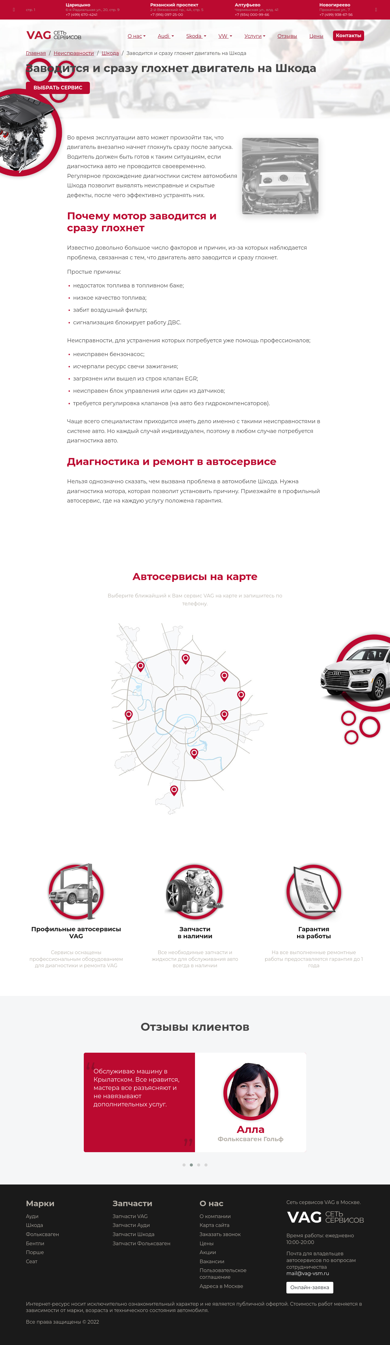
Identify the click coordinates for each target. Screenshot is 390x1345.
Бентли (35, 1243)
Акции (208, 1252)
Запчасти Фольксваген (142, 1243)
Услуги (252, 36)
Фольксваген (42, 1234)
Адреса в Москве (221, 1286)
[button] (184, 1165)
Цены (316, 36)
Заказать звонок (220, 1234)
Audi (164, 36)
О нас (135, 36)
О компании (215, 1216)
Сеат (31, 1261)
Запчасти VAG (130, 1216)
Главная (36, 53)
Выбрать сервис (58, 88)
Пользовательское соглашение (223, 1273)
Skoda (194, 36)
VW (223, 36)
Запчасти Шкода (133, 1234)
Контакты (348, 35)
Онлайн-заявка (309, 1287)
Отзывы (287, 36)
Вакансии (212, 1261)
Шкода (110, 53)
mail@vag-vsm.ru (307, 1273)
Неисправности (74, 53)
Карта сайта (214, 1225)
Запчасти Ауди (131, 1225)
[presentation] (14, 9)
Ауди (32, 1216)
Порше (35, 1252)
